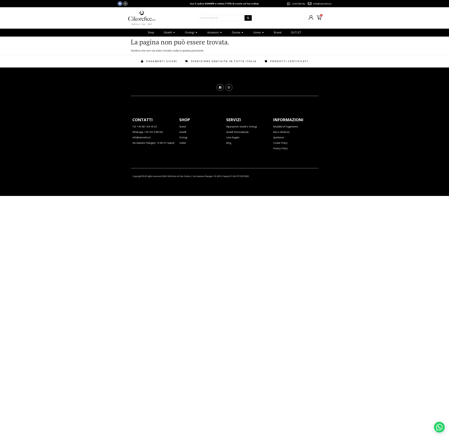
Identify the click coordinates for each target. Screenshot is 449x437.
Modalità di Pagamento (285, 126)
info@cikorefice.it (141, 137)
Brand (182, 126)
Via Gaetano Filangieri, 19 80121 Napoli (153, 142)
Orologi (183, 137)
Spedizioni (278, 137)
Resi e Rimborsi (281, 132)
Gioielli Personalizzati (237, 132)
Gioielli (182, 132)
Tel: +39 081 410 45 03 (144, 126)
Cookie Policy (280, 142)
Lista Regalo (232, 137)
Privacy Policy (280, 148)
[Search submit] (248, 18)
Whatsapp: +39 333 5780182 (147, 132)
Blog (228, 142)
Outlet (182, 142)
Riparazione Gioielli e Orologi (241, 126)
